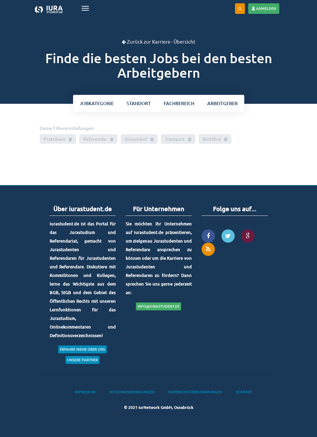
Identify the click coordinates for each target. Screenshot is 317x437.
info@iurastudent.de (158, 306)
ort (139, 103)
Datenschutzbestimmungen (195, 392)
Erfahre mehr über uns (82, 349)
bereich (179, 103)
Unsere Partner (82, 360)
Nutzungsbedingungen (131, 392)
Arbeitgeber (222, 103)
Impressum (85, 392)
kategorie (97, 103)
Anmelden (264, 8)
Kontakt (244, 392)
